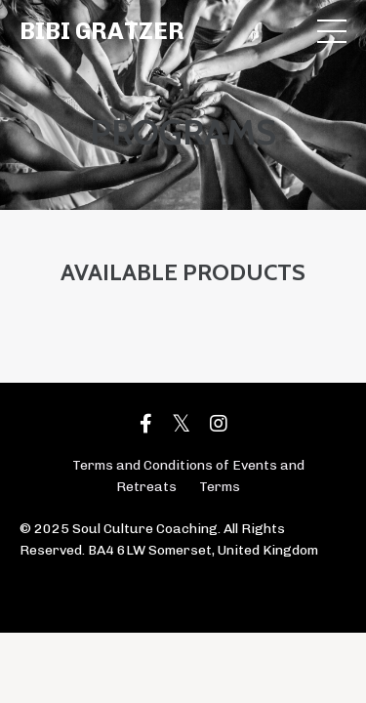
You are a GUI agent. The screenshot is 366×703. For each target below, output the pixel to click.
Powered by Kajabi (183, 582)
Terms (219, 486)
